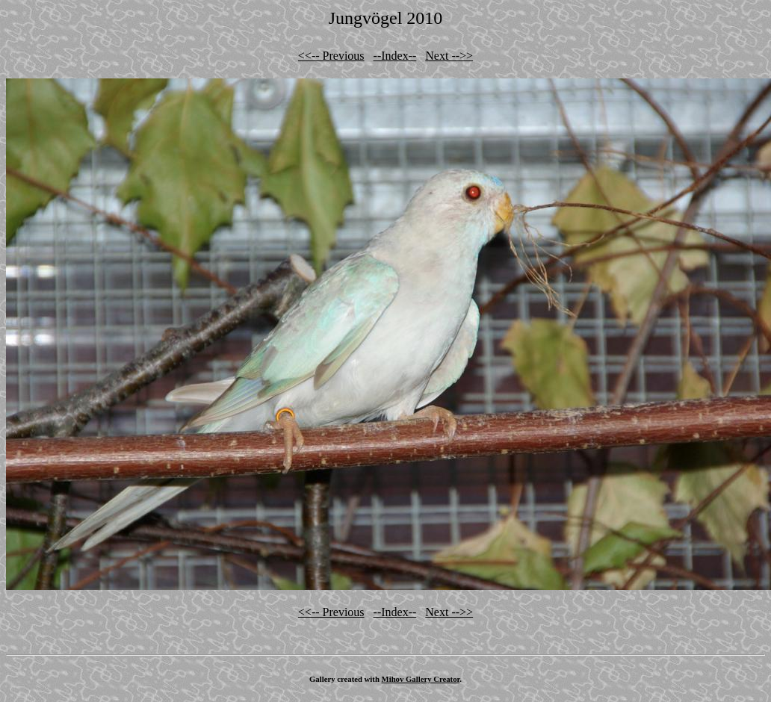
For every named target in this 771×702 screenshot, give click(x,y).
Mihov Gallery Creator (421, 678)
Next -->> (449, 55)
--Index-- (395, 55)
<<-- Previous (331, 55)
